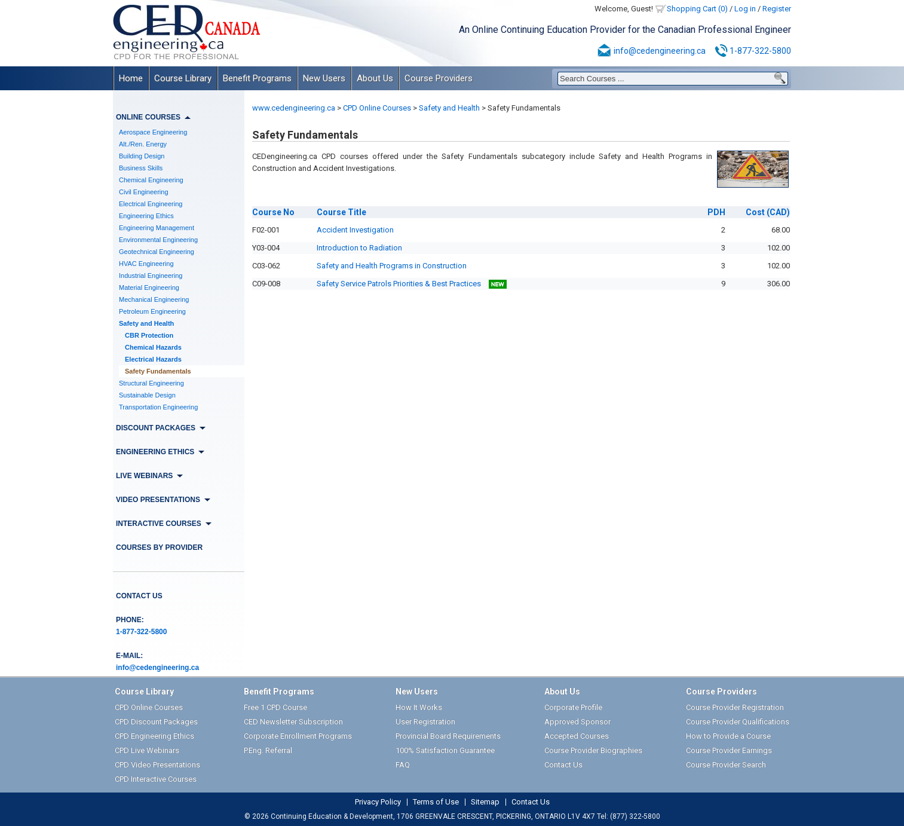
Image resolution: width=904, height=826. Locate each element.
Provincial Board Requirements (448, 736)
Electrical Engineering (150, 203)
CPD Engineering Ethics (154, 736)
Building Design (141, 156)
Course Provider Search (726, 764)
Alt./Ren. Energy (143, 144)
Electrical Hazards (153, 359)
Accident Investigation (355, 229)
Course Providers (438, 78)
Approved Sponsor (577, 721)
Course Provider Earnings (729, 750)
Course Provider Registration (735, 707)
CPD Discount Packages (156, 721)
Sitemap (485, 802)
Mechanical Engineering (154, 299)
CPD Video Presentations (157, 764)
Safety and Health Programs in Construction (392, 265)
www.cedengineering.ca (293, 107)
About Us (375, 78)
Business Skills (141, 168)
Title (341, 212)
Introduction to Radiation (359, 247)
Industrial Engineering (150, 275)
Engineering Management (156, 227)
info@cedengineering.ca (660, 51)
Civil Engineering (143, 191)
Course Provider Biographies (593, 750)
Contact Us (139, 596)
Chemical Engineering (151, 179)
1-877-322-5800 (760, 51)
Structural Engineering (151, 383)
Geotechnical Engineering (156, 251)
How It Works (419, 707)
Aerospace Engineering (153, 132)
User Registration (425, 721)
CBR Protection (149, 335)
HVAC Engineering (146, 263)
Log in (745, 8)
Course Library (183, 78)
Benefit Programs (257, 78)
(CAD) (768, 212)
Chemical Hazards (153, 347)
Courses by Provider (159, 547)
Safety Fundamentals (158, 371)
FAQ (403, 764)
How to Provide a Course (728, 736)
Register (776, 8)
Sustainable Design (147, 395)
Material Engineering (149, 287)
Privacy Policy (378, 802)
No (273, 212)
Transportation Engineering (158, 407)
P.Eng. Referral (268, 750)
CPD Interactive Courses (156, 779)
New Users (324, 78)
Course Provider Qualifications (737, 721)
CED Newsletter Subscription (293, 721)
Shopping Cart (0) (697, 8)
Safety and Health (146, 323)
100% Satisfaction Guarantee (445, 750)
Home (131, 78)
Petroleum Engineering (152, 311)
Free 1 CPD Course (275, 707)
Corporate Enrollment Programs (298, 736)
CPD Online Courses (377, 107)
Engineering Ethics (146, 215)
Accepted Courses (576, 736)
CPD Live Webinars (147, 750)
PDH (716, 212)
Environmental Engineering (158, 239)
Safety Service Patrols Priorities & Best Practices (412, 283)
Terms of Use (436, 802)
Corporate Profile (573, 707)
